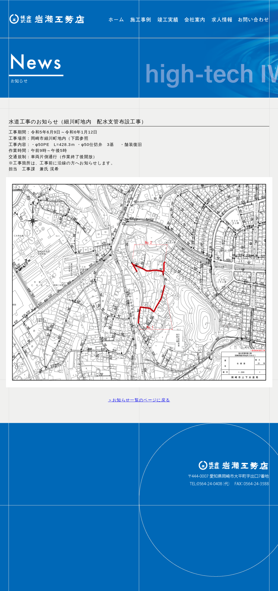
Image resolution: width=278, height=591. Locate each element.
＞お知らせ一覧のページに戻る (139, 400)
